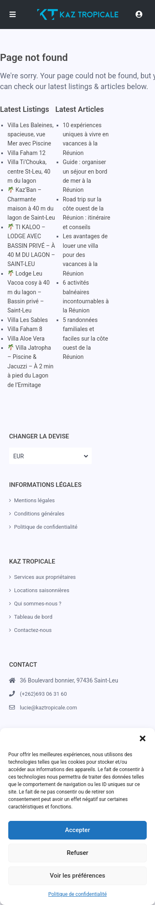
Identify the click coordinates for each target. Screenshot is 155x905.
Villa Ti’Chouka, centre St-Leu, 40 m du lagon (28, 171)
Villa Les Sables (27, 320)
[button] (142, 738)
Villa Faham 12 (26, 153)
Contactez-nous (33, 630)
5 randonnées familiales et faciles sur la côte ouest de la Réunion (85, 339)
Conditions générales (39, 514)
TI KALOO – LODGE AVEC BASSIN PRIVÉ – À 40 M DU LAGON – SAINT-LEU (31, 246)
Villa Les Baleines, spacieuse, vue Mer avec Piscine (30, 134)
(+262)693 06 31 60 (43, 694)
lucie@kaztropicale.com (48, 707)
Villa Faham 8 (24, 329)
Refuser (77, 853)
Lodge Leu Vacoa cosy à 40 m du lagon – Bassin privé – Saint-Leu (28, 292)
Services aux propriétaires (45, 577)
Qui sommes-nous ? (37, 603)
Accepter (77, 830)
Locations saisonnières (41, 590)
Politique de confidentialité (77, 894)
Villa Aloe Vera (26, 338)
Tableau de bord (33, 617)
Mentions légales (34, 500)
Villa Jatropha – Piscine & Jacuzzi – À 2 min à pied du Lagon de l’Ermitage (30, 366)
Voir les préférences (77, 875)
